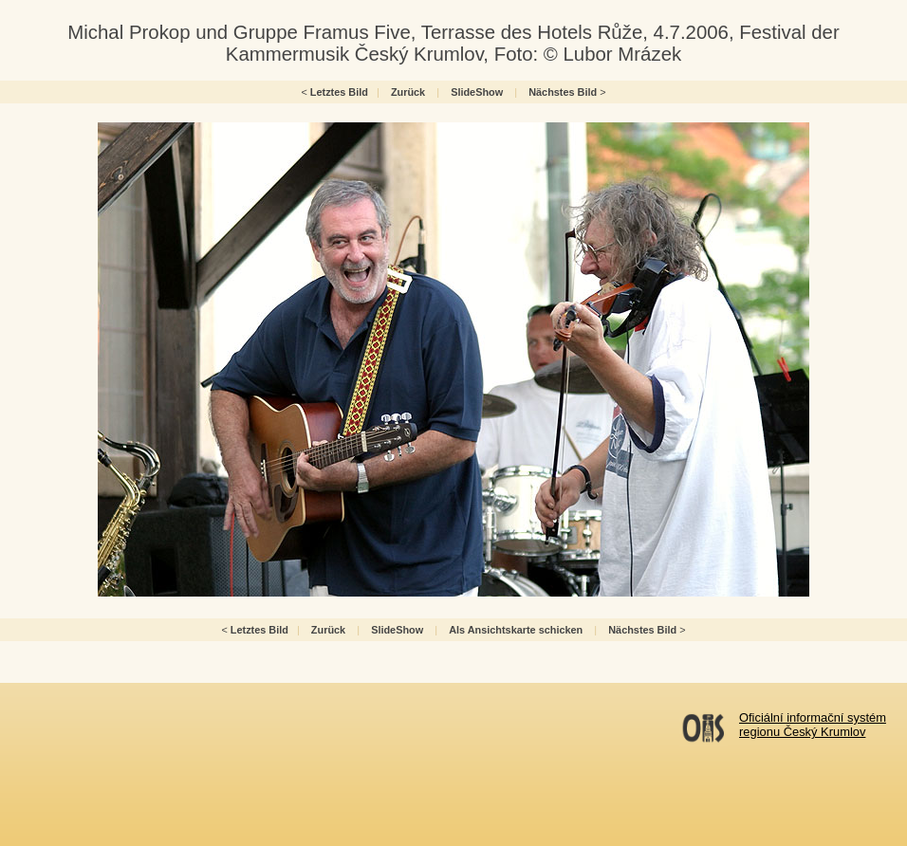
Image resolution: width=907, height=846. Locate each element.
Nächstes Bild (562, 92)
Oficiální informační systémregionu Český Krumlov (812, 724)
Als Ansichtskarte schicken (516, 629)
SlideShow (477, 92)
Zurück (408, 92)
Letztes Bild (339, 92)
